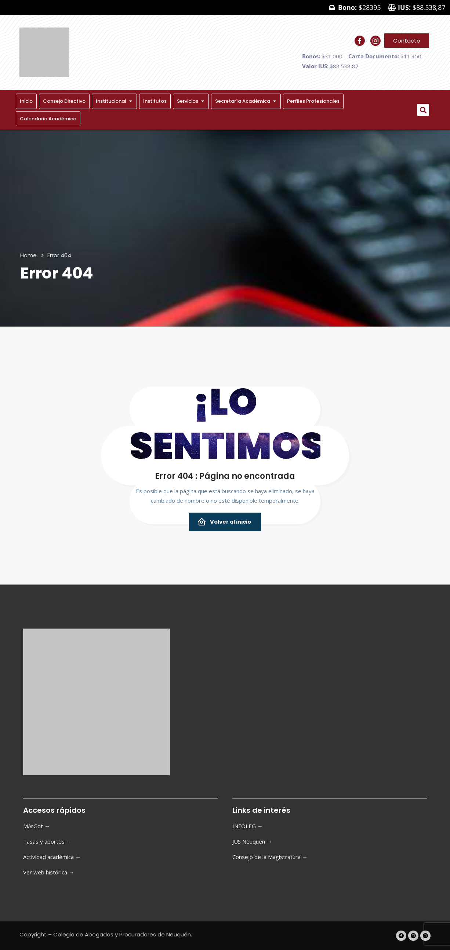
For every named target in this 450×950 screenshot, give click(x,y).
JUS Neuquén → (252, 841)
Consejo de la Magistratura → (270, 856)
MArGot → (36, 826)
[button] (423, 110)
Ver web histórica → (48, 872)
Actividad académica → (52, 856)
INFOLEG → (247, 826)
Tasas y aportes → (47, 841)
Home (28, 255)
